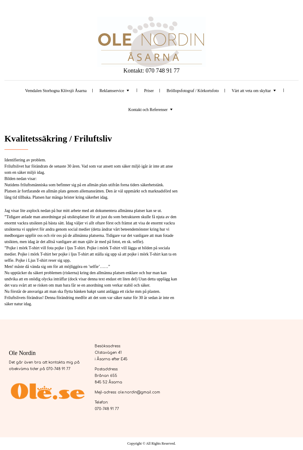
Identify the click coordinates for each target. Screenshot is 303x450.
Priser (149, 91)
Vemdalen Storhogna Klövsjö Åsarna (56, 91)
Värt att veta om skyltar (251, 91)
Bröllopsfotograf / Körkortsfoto (193, 91)
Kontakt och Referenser (148, 109)
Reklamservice (111, 91)
